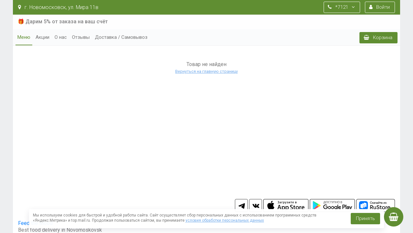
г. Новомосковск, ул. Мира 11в (58, 7)
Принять (365, 218)
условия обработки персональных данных (225, 220)
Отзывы (81, 37)
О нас (61, 37)
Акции (42, 37)
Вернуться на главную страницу (206, 71)
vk (255, 205)
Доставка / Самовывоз (121, 37)
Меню (23, 37)
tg (241, 205)
